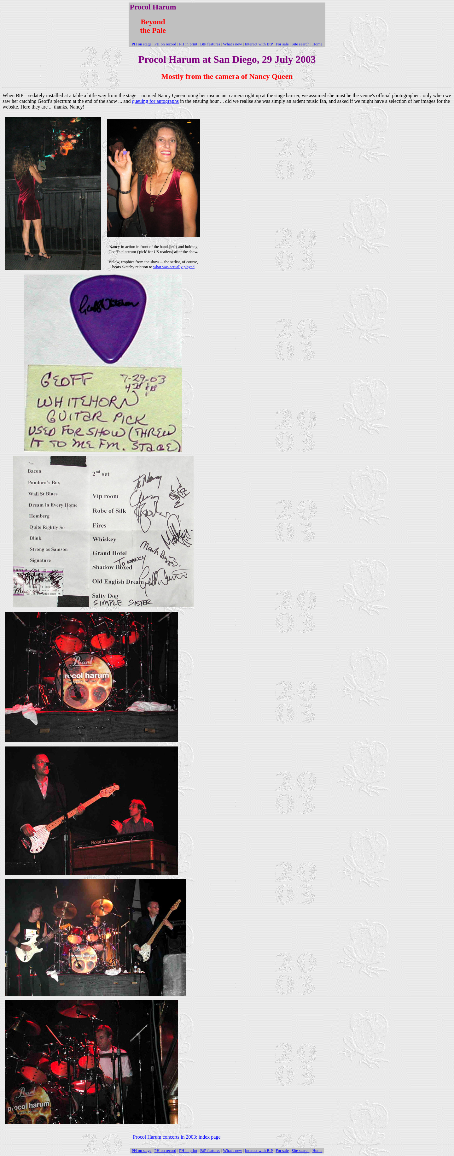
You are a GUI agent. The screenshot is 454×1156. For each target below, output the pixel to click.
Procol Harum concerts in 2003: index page (176, 1137)
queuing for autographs (155, 101)
